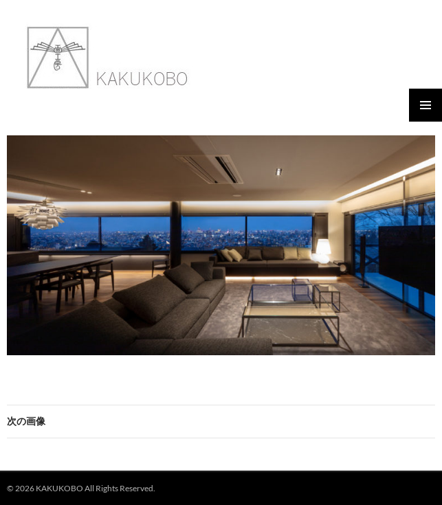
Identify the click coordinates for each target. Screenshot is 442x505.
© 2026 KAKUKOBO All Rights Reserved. (81, 488)
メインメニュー (425, 105)
